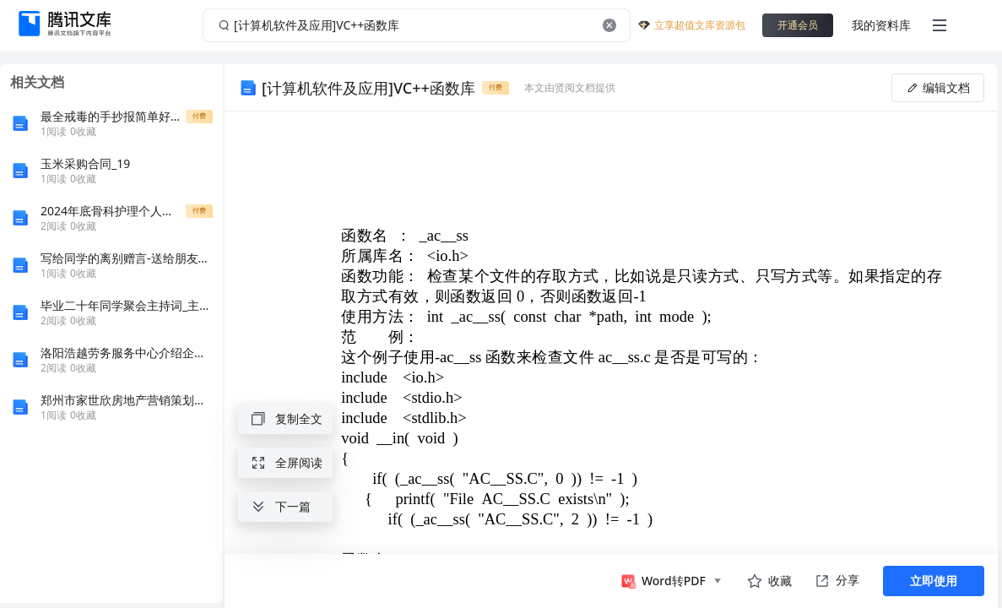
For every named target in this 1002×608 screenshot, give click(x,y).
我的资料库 (881, 25)
